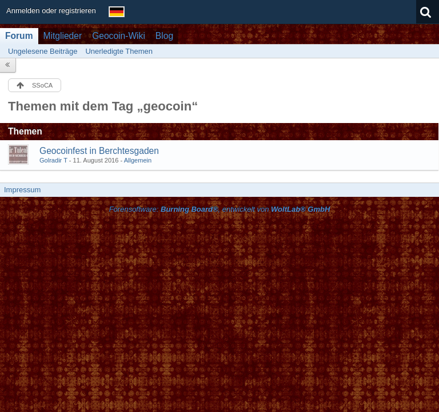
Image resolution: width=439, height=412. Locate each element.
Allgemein (138, 160)
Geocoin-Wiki (118, 36)
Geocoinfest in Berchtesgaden (99, 151)
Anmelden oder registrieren (51, 10)
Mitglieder (62, 36)
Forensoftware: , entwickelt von (219, 209)
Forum (19, 36)
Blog (164, 36)
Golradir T (53, 160)
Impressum (22, 189)
